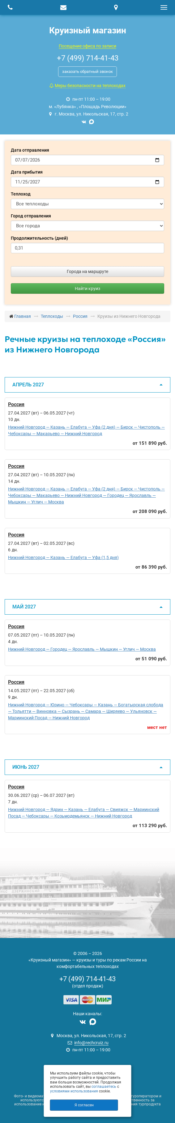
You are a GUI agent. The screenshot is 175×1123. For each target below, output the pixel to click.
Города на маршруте (87, 271)
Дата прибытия (27, 172)
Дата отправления (30, 150)
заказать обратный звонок (87, 71)
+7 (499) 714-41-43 (87, 979)
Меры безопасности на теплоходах (90, 85)
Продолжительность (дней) (39, 238)
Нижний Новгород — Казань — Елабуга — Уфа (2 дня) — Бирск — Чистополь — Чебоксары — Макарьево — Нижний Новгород (86, 430)
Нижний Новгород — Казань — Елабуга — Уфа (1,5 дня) (63, 557)
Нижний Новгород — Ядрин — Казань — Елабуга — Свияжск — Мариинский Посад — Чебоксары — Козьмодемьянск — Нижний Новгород (83, 812)
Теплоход (21, 193)
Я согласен (84, 1105)
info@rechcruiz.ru (91, 1042)
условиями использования (74, 1091)
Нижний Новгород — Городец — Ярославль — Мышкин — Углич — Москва (82, 649)
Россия (16, 404)
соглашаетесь (104, 1086)
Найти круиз (87, 288)
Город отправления (31, 215)
